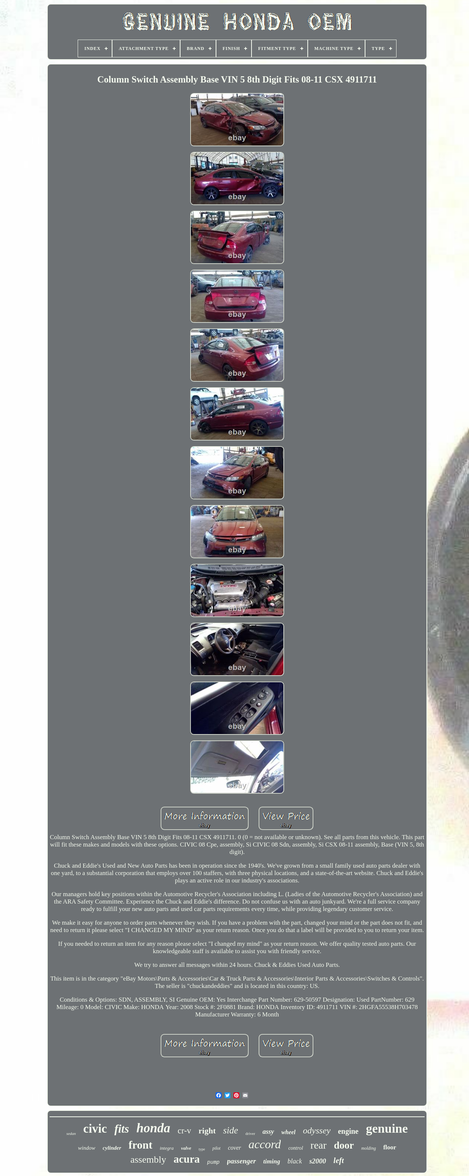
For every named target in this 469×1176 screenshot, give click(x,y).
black (294, 1161)
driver (250, 1133)
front (140, 1145)
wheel (288, 1132)
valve (186, 1148)
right (207, 1130)
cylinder (112, 1148)
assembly (148, 1159)
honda (153, 1128)
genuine (387, 1128)
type (202, 1149)
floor (389, 1147)
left (339, 1160)
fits (121, 1128)
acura (186, 1159)
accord (265, 1144)
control (295, 1148)
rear (318, 1145)
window (86, 1148)
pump (213, 1162)
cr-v (184, 1130)
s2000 (317, 1161)
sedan (71, 1133)
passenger (241, 1161)
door (344, 1145)
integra (167, 1148)
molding (368, 1148)
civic (95, 1128)
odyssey (317, 1130)
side (230, 1130)
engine (348, 1131)
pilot (216, 1148)
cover (234, 1148)
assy (268, 1131)
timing (271, 1161)
